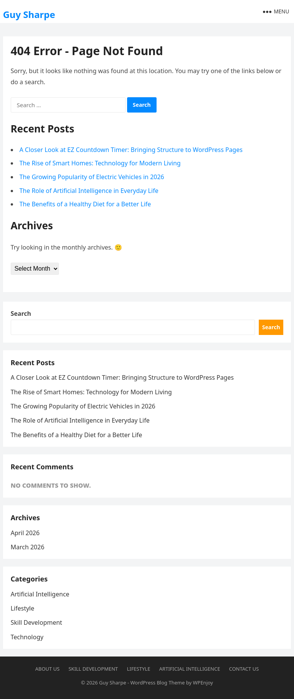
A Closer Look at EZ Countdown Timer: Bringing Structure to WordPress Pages (131, 149)
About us (47, 668)
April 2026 (25, 533)
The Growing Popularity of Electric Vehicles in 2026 (92, 177)
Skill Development (36, 622)
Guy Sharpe (29, 14)
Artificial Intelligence (40, 594)
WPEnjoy (203, 682)
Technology (27, 637)
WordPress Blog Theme (157, 682)
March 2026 (27, 547)
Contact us (244, 668)
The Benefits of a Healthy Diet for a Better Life (85, 204)
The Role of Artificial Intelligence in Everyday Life (89, 190)
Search (21, 313)
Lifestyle (22, 608)
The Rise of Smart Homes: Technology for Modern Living (100, 163)
